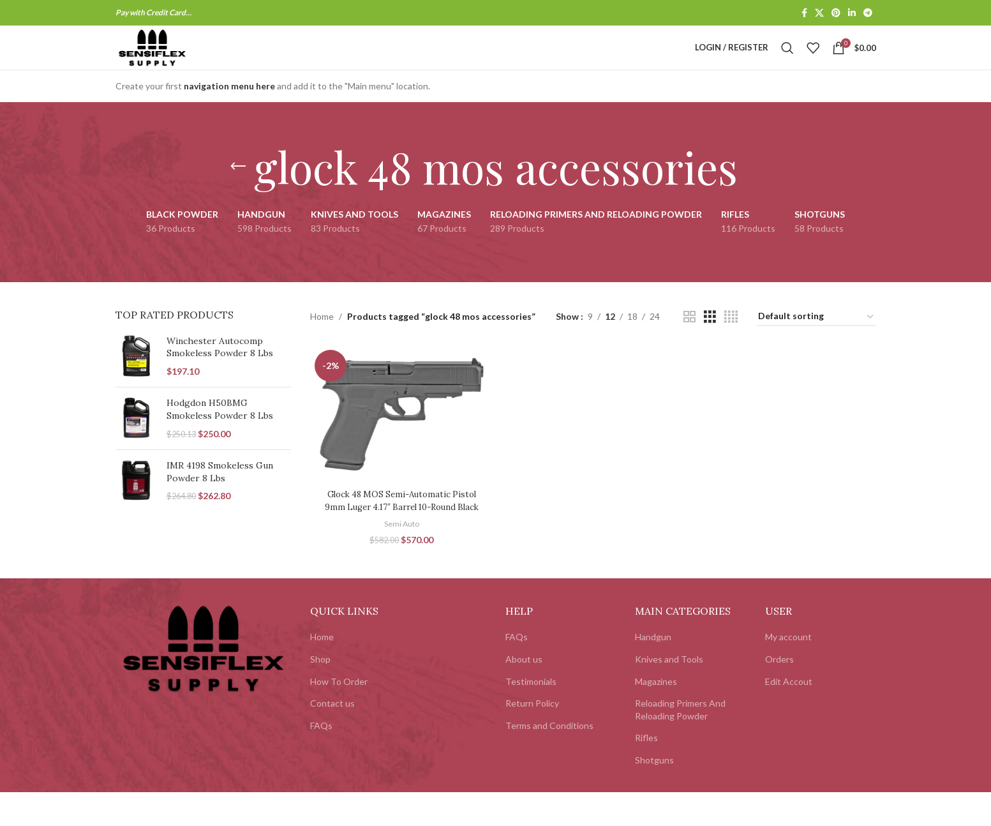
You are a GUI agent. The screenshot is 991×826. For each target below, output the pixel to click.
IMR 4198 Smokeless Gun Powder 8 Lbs (220, 495)
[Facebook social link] (804, 13)
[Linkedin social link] (852, 13)
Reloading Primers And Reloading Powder (680, 743)
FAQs (321, 759)
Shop (320, 692)
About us (523, 692)
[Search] (787, 60)
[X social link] (819, 13)
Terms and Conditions (549, 759)
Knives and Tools (669, 692)
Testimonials (530, 715)
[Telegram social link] (868, 13)
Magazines (656, 715)
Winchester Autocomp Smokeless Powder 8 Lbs (220, 371)
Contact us (332, 737)
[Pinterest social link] (836, 13)
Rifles (646, 771)
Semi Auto (400, 557)
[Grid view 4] (731, 341)
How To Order (339, 715)
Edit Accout (788, 715)
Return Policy (532, 737)
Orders (779, 692)
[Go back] (238, 190)
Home (322, 339)
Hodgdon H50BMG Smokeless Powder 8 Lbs (220, 433)
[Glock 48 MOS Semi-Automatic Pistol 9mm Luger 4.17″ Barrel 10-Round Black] (400, 436)
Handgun (653, 670)
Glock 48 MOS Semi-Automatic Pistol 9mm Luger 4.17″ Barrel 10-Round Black (400, 528)
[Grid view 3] (710, 341)
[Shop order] (816, 340)
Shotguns (654, 793)
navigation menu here (229, 109)
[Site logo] (174, 59)
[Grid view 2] (689, 341)
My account (788, 670)
